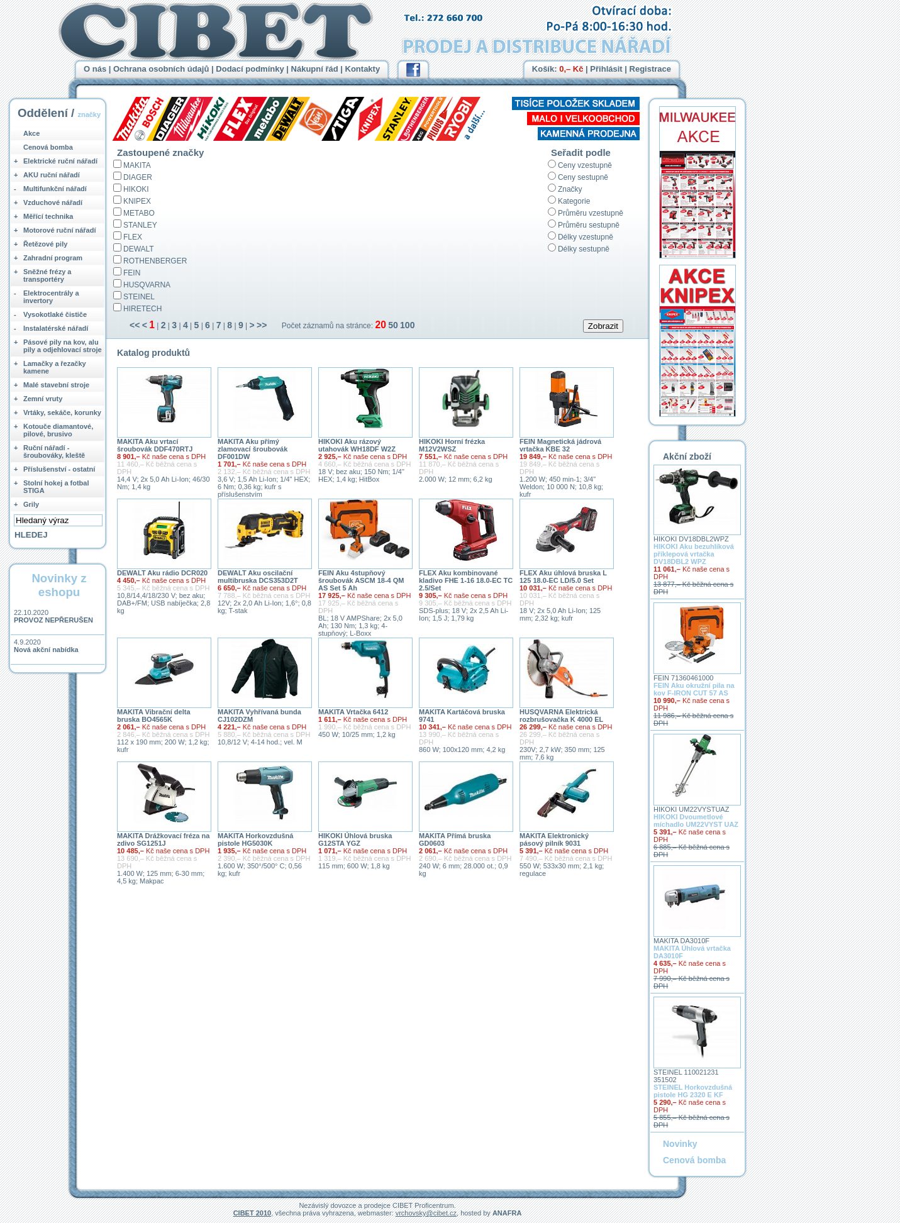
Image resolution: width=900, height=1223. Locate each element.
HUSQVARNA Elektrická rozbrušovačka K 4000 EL (561, 715)
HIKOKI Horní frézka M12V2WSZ (452, 445)
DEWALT (138, 249)
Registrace (650, 69)
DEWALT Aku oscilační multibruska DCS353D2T (258, 576)
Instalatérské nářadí (55, 328)
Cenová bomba (48, 147)
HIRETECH (142, 308)
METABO (139, 213)
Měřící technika (48, 216)
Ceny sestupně (583, 177)
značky (89, 114)
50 (393, 325)
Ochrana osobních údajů (161, 69)
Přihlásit (606, 69)
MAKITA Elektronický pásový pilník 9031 (554, 839)
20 (380, 324)
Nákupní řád (314, 69)
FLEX (132, 237)
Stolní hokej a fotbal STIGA (56, 486)
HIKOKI (136, 189)
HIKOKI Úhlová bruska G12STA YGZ (355, 839)
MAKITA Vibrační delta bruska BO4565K (154, 715)
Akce (31, 133)
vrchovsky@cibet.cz (426, 1213)
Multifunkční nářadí (55, 188)
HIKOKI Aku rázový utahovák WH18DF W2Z (357, 445)
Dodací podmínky (250, 69)
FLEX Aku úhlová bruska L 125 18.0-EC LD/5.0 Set (563, 576)
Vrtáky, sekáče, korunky (62, 412)
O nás (95, 69)
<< (135, 325)
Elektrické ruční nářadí (60, 161)
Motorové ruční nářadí (59, 230)
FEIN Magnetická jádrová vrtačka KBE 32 (560, 445)
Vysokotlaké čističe (55, 314)
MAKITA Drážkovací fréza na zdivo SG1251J (163, 839)
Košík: (558, 69)
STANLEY (140, 225)
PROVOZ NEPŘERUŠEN (53, 620)
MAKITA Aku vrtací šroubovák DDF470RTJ (154, 445)
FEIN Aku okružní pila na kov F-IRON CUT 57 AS (694, 689)
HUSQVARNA (146, 284)
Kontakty (363, 69)
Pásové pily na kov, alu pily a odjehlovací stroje (62, 345)
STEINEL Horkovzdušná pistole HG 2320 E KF (692, 1090)
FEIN (131, 272)
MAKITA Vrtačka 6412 (353, 712)
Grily (31, 504)
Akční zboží (687, 456)
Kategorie (574, 201)
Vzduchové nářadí (52, 202)
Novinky (680, 1144)
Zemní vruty (42, 398)
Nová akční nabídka (46, 649)
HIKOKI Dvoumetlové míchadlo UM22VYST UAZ (695, 820)
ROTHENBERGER (155, 261)
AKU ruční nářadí (51, 175)
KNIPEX (137, 201)
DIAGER (137, 177)
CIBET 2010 (252, 1213)
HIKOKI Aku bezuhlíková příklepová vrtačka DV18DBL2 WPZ (693, 554)
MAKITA (137, 165)
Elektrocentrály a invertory (51, 296)
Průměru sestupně (588, 225)
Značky (570, 189)
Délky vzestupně (585, 237)
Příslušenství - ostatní (59, 469)
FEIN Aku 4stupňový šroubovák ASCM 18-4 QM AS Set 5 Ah (361, 580)
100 (407, 325)
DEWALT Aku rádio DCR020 (162, 573)
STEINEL (139, 296)
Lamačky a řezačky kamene (54, 367)
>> (262, 325)
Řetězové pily (45, 244)
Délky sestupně (583, 249)
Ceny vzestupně (585, 165)
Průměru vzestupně (590, 213)
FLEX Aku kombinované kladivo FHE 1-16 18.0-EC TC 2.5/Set (466, 580)
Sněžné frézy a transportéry (47, 275)
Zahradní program (52, 258)
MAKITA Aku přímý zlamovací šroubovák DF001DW (252, 449)
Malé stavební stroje (56, 385)
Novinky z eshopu (58, 585)
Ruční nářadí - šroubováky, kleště (54, 451)
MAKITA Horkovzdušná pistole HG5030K (255, 839)
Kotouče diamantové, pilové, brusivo (58, 430)
